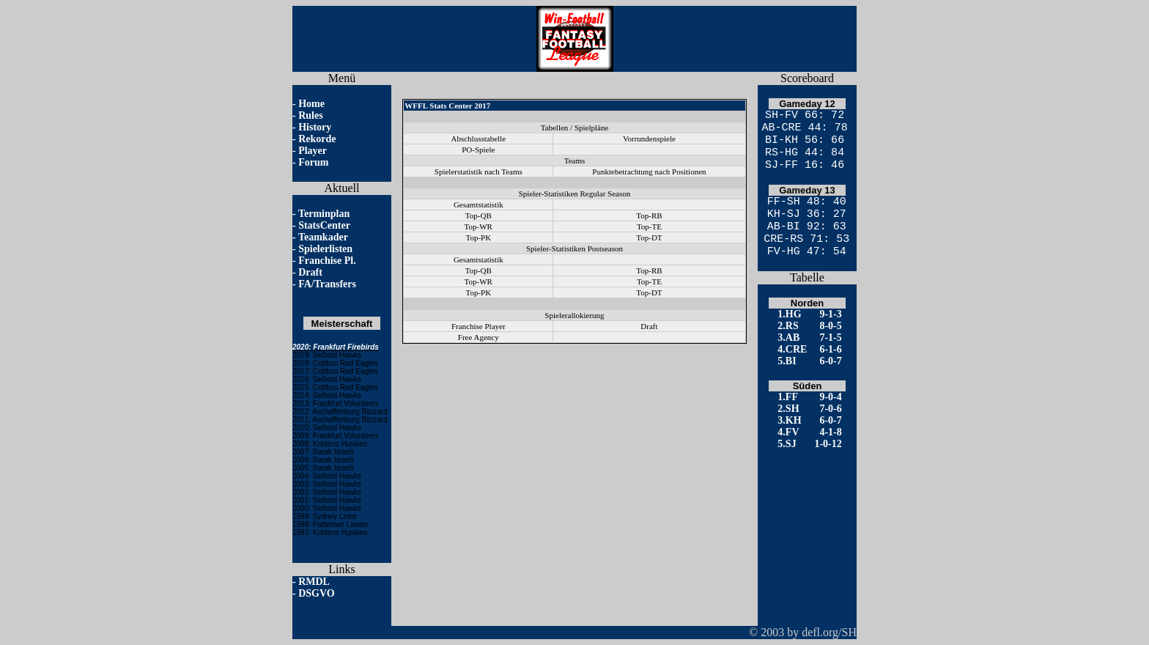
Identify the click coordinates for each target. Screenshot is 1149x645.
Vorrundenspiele (649, 138)
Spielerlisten (325, 248)
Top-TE (649, 226)
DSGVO (316, 593)
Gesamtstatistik (478, 204)
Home (311, 103)
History (314, 127)
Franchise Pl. (327, 260)
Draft (310, 272)
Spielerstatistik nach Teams (478, 171)
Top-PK (478, 237)
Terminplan (324, 213)
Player (312, 150)
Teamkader (323, 237)
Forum (313, 162)
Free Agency (478, 337)
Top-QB (478, 215)
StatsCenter (324, 225)
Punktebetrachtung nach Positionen (649, 171)
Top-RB (649, 215)
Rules (310, 115)
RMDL (314, 581)
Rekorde (317, 138)
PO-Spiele (478, 149)
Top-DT (649, 237)
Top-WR (478, 226)
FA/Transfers (327, 284)
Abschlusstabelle (478, 138)
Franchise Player (478, 326)
